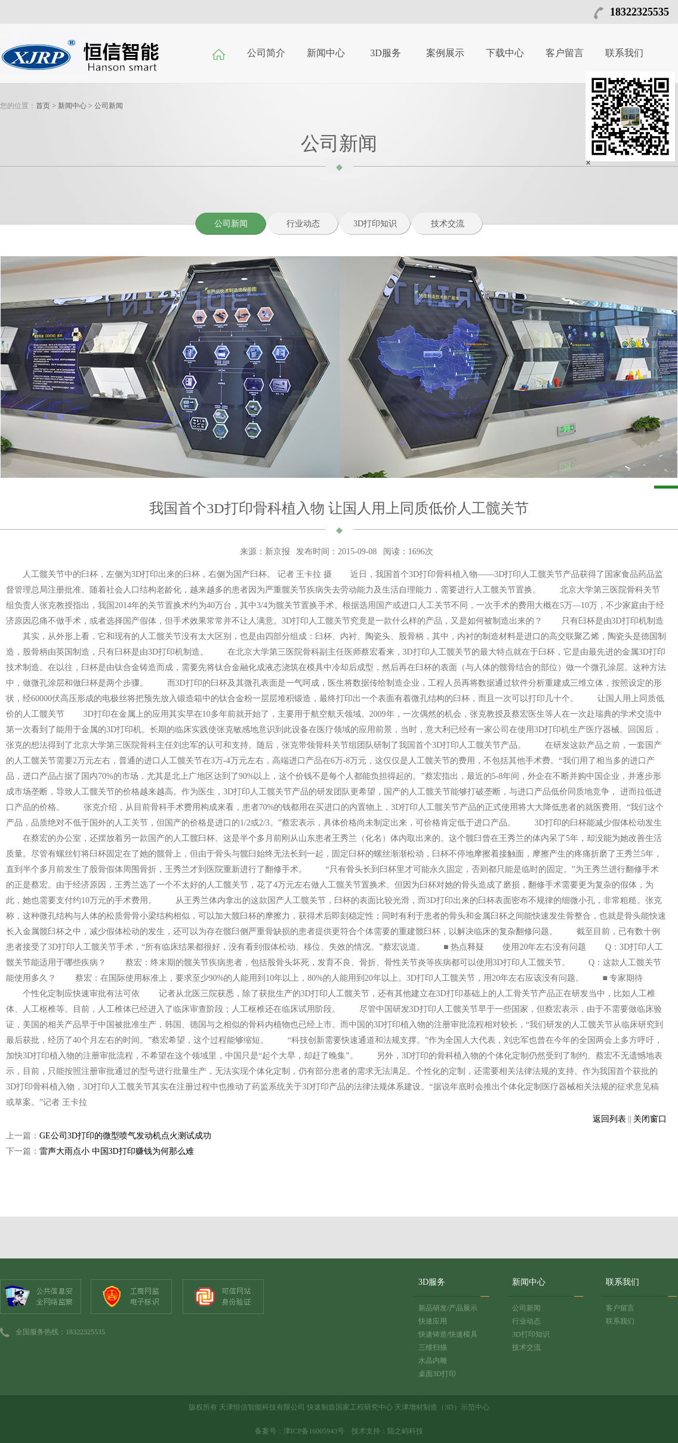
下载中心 (505, 53)
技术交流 (447, 223)
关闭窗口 (650, 1119)
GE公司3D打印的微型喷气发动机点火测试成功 (125, 1135)
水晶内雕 (432, 1360)
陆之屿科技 (405, 1431)
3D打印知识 (375, 223)
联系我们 (624, 53)
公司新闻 (108, 106)
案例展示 (445, 53)
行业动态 (303, 223)
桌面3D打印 (437, 1374)
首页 (43, 106)
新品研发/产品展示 (447, 1308)
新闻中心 (326, 53)
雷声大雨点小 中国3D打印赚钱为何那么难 (116, 1151)
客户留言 (565, 53)
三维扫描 (432, 1347)
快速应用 (432, 1321)
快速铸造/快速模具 (447, 1334)
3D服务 (385, 53)
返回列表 (609, 1119)
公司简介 (266, 53)
